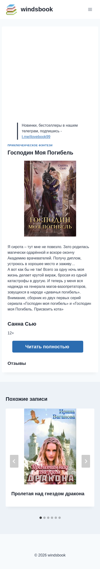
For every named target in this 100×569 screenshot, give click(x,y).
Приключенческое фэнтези (30, 145)
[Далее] (86, 461)
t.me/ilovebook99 (36, 137)
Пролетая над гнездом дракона (47, 493)
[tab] (40, 518)
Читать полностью (47, 346)
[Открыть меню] (90, 9)
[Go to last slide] (14, 461)
